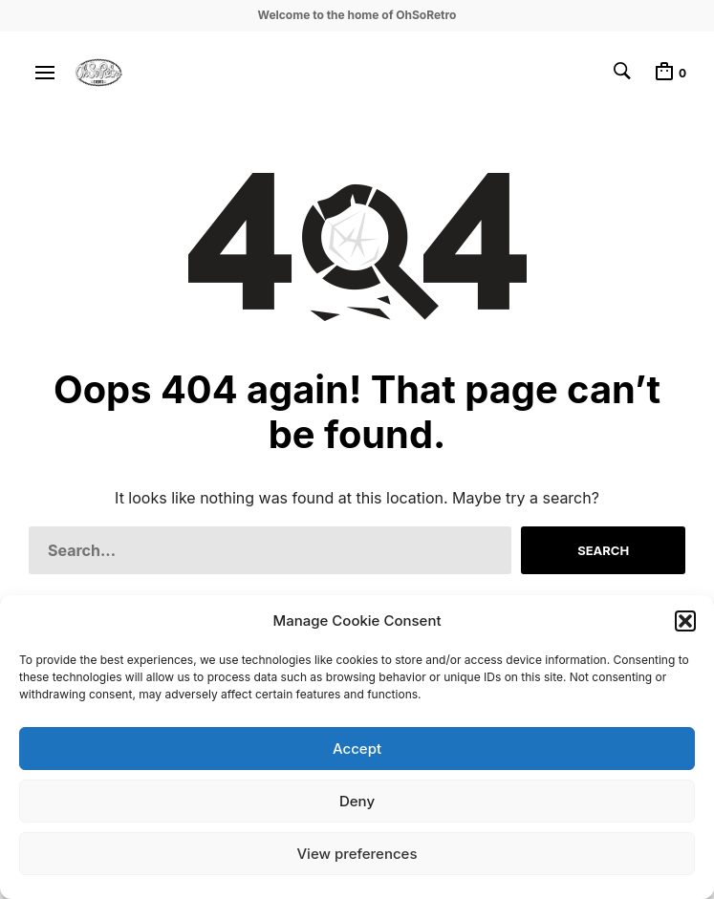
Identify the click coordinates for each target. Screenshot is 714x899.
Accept (357, 748)
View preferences (356, 854)
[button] (685, 621)
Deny (357, 801)
